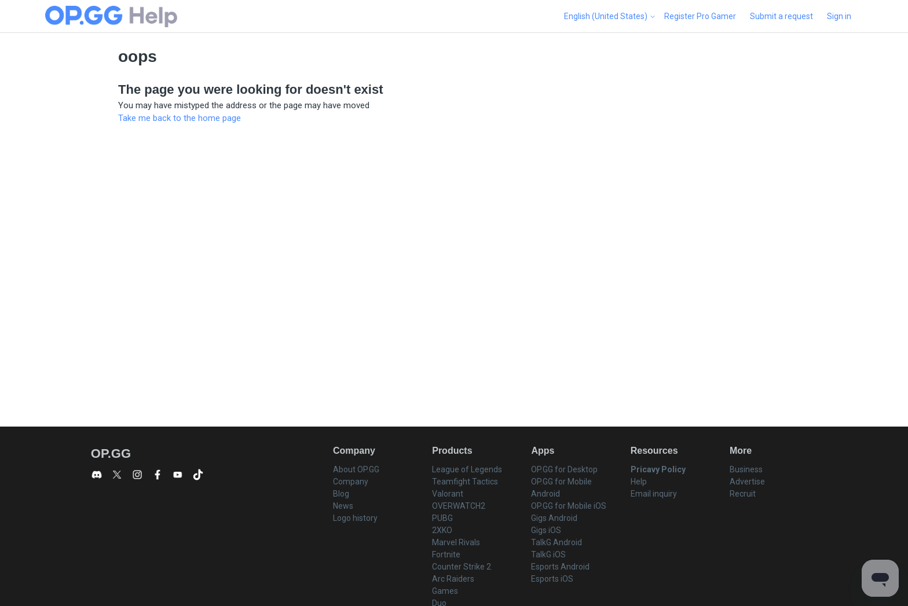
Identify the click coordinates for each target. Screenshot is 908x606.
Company (350, 481)
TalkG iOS (548, 554)
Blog (341, 493)
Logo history (355, 518)
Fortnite (446, 554)
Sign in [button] (839, 16)
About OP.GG (356, 469)
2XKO (442, 530)
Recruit (743, 493)
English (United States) (610, 16)
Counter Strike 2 (461, 566)
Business (746, 469)
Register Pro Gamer (700, 16)
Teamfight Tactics (465, 481)
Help (639, 481)
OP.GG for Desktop (564, 469)
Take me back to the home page (179, 118)
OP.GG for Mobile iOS (568, 505)
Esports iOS (552, 578)
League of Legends (467, 469)
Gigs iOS (546, 530)
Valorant (447, 493)
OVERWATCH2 (458, 505)
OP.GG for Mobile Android (561, 487)
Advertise (747, 481)
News (343, 505)
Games (445, 591)
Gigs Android (554, 518)
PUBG (442, 518)
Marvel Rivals (456, 542)
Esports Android (560, 566)
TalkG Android (556, 542)
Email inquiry (654, 493)
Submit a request (781, 16)
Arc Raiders (453, 578)
